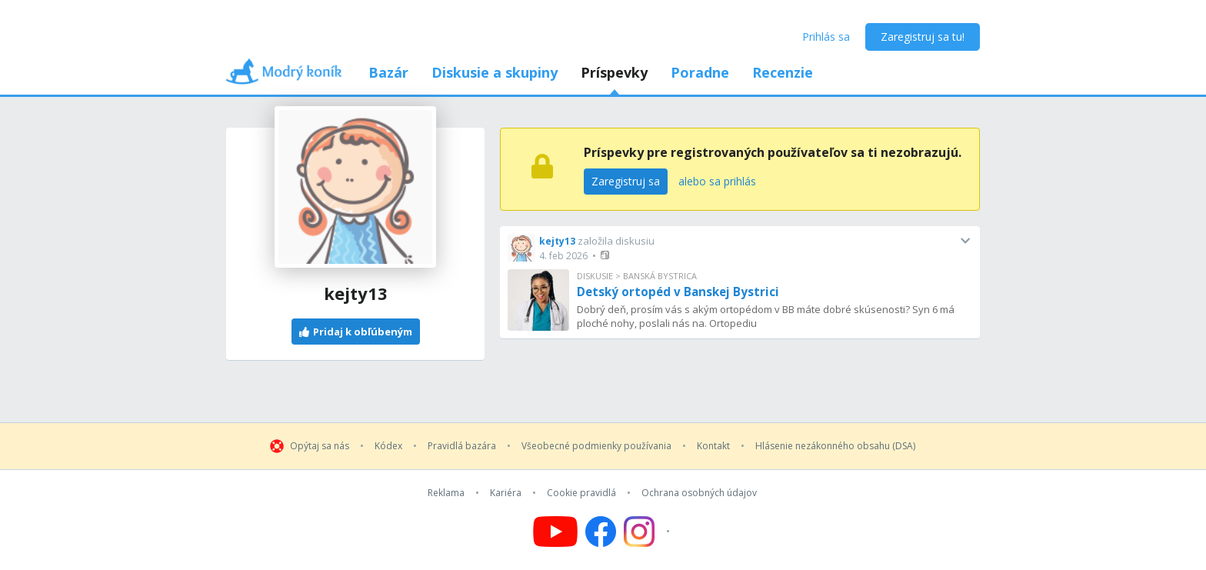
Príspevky (614, 72)
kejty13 (557, 241)
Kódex (388, 446)
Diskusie (595, 276)
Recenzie (782, 72)
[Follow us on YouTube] (555, 531)
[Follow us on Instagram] (649, 531)
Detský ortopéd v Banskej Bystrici (678, 291)
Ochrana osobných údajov (699, 493)
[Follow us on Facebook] (600, 531)
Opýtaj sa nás (319, 446)
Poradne (700, 72)
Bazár (388, 72)
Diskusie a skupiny (494, 72)
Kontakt (713, 446)
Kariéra (505, 493)
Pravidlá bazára (462, 446)
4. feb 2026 (563, 255)
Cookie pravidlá (581, 493)
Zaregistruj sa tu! (922, 36)
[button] (606, 255)
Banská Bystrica (660, 276)
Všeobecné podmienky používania (596, 446)
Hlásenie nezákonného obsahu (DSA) (835, 446)
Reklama (446, 493)
